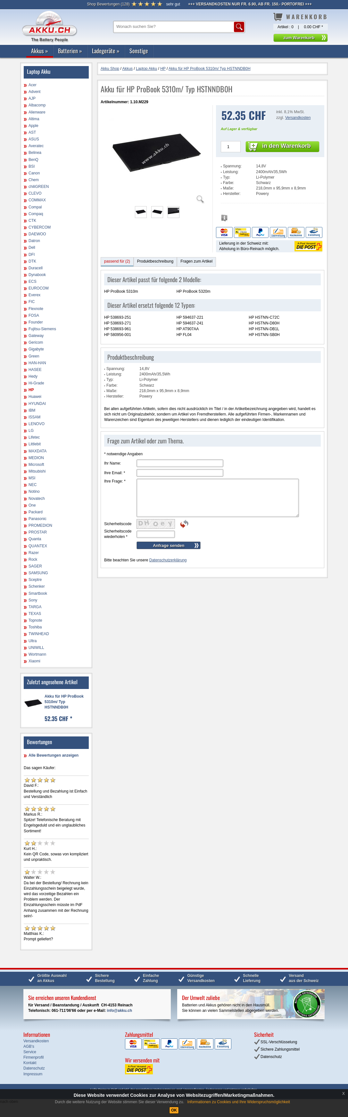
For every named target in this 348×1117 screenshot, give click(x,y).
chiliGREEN (39, 186)
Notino (34, 491)
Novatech (37, 498)
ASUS (34, 139)
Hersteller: (232, 193)
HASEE (35, 369)
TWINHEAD (39, 634)
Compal (35, 207)
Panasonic (37, 519)
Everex (34, 295)
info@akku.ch (119, 1010)
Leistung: (231, 172)
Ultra (33, 641)
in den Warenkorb (286, 146)
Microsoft (36, 464)
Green (34, 356)
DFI (32, 254)
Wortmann (37, 654)
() (108, 4)
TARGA (35, 607)
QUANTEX (38, 546)
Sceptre (35, 579)
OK (174, 1110)
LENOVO (37, 424)
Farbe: (228, 183)
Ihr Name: (112, 463)
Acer (33, 85)
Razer (34, 552)
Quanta (35, 539)
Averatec (36, 146)
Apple (33, 125)
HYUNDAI (37, 403)
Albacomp (37, 105)
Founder (36, 322)
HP (31, 390)
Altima (34, 119)
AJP (32, 98)
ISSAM (34, 417)
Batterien (70, 50)
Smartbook (38, 593)
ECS (33, 281)
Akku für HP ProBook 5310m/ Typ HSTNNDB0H (64, 702)
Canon (34, 173)
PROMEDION (40, 525)
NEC (33, 485)
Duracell (36, 268)
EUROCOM (39, 288)
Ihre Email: (114, 473)
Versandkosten (298, 117)
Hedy (33, 376)
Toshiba (35, 627)
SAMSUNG (38, 573)
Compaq (36, 214)
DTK (32, 261)
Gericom (36, 342)
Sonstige (138, 50)
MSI (32, 478)
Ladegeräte (106, 50)
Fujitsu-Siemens (42, 329)
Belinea (35, 152)
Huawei (35, 396)
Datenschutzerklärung (168, 560)
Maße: (228, 188)
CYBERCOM (40, 227)
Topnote (35, 620)
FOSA (34, 315)
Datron (34, 241)
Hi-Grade (36, 383)
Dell (32, 247)
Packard (36, 512)
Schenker (37, 586)
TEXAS (35, 613)
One (32, 505)
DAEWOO (37, 234)
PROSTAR (38, 532)
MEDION (36, 458)
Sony (33, 600)
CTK (32, 220)
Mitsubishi (37, 471)
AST (32, 132)
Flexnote (36, 309)
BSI (32, 166)
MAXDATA (37, 451)
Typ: (226, 177)
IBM (32, 410)
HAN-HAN (37, 363)
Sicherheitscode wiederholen (117, 534)
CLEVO (35, 193)
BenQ (33, 159)
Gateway (36, 335)
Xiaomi (34, 661)
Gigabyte (36, 349)
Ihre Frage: (115, 481)
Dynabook (37, 275)
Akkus (39, 50)
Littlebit (35, 444)
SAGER (35, 566)
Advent (34, 91)
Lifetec (34, 437)
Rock (33, 559)
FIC (32, 301)
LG (31, 430)
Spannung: (232, 166)
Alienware (37, 112)
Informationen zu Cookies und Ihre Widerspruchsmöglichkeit (238, 1102)
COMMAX (37, 200)
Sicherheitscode (117, 524)
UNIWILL (36, 647)
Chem (34, 180)
